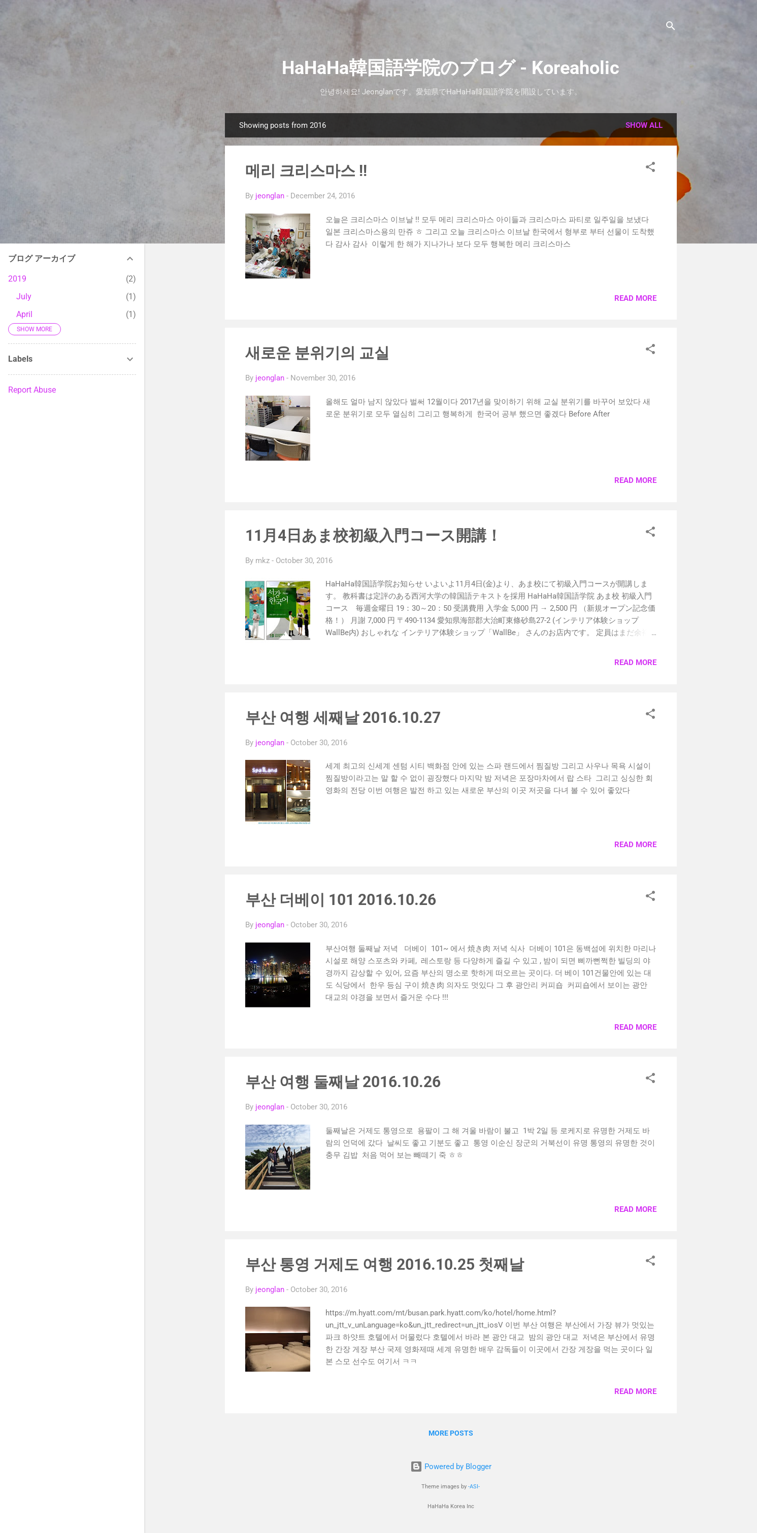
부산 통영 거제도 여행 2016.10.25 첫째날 (384, 1264)
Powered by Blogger (450, 1466)
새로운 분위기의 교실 (317, 353)
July (23, 296)
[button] (650, 169)
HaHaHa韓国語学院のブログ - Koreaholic (450, 68)
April (24, 314)
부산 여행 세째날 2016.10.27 (343, 717)
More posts (451, 1433)
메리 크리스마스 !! (306, 171)
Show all (644, 125)
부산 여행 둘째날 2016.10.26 (343, 1082)
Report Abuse (32, 390)
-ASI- (474, 1486)
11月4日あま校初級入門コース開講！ (373, 535)
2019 (17, 279)
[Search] (671, 27)
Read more (635, 298)
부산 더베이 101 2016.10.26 (340, 900)
